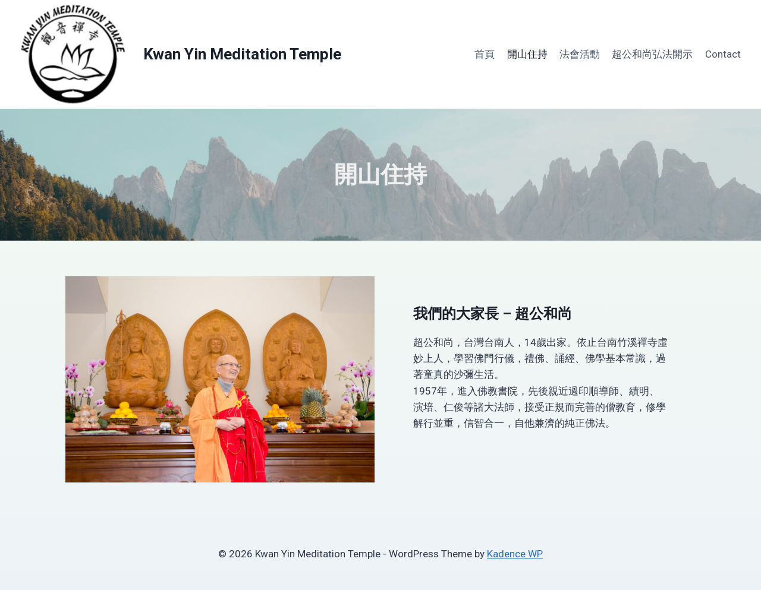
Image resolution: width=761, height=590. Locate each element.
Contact (723, 54)
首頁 (484, 54)
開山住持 (527, 54)
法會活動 (579, 54)
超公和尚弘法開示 (652, 54)
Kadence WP (515, 554)
